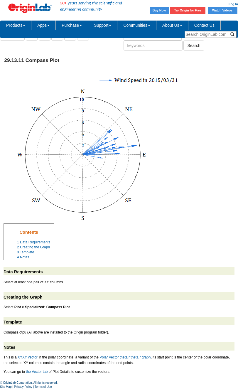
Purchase (72, 25)
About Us (172, 25)
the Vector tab (37, 372)
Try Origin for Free (188, 10)
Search (193, 45)
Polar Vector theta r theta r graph (125, 357)
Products (15, 25)
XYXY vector (28, 357)
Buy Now (159, 10)
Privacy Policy (23, 386)
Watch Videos (222, 10)
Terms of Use (43, 386)
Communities (136, 25)
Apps (43, 25)
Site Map (5, 386)
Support (102, 25)
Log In (233, 4)
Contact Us (204, 25)
